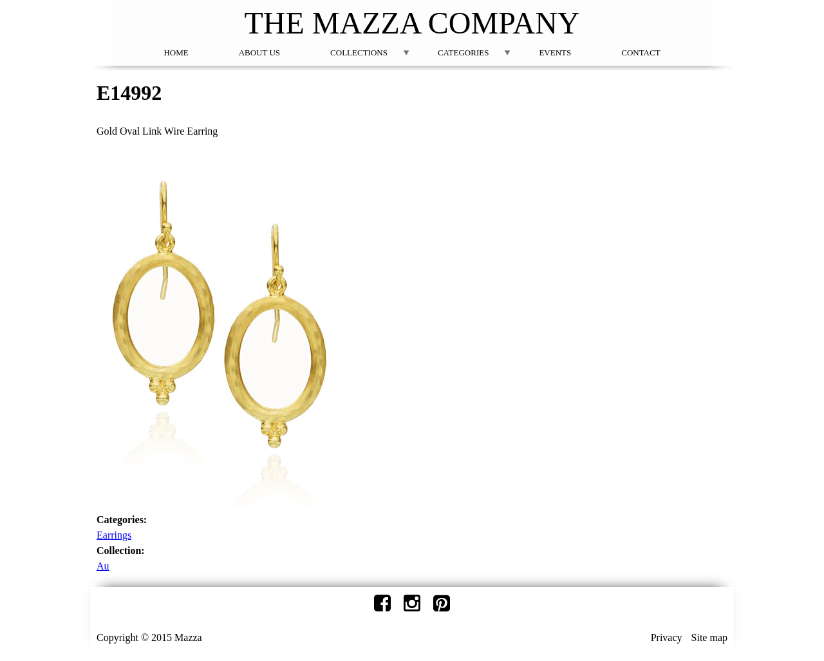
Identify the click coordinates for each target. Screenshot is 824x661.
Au (103, 565)
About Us (259, 52)
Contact (640, 52)
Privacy (666, 637)
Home (176, 52)
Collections (359, 52)
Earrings (114, 535)
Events (555, 52)
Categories (463, 52)
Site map (709, 637)
